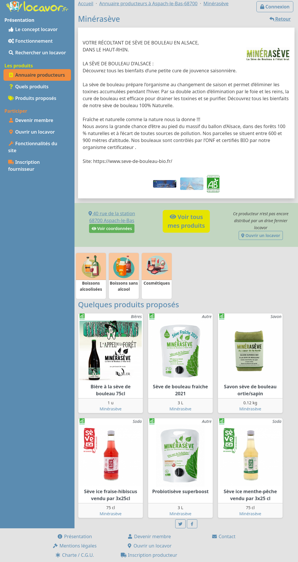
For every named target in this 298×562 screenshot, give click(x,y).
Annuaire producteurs (36, 75)
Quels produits (28, 86)
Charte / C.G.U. (74, 555)
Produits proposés (32, 98)
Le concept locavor (33, 29)
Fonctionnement (30, 41)
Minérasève (111, 409)
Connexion (275, 6)
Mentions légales (74, 546)
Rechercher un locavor (37, 52)
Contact (223, 536)
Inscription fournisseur (24, 165)
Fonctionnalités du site (32, 147)
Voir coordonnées (112, 228)
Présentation (74, 536)
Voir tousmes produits (186, 221)
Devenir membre (30, 120)
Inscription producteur (149, 555)
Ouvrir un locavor (31, 132)
